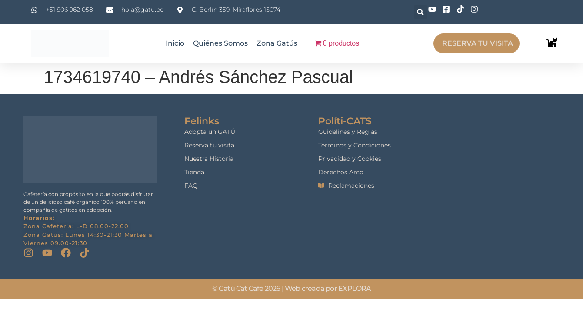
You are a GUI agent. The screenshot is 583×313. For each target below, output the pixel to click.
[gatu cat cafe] (506, 169)
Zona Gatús (277, 43)
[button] (420, 12)
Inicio (175, 43)
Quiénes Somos (220, 43)
